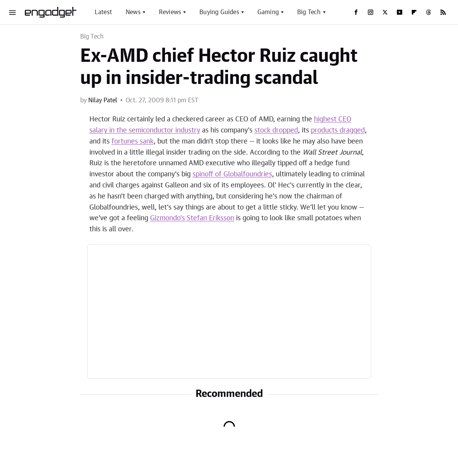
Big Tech (309, 12)
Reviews (170, 12)
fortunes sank (133, 141)
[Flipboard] (414, 12)
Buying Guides (219, 12)
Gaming (268, 12)
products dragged (338, 130)
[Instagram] (370, 12)
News (133, 12)
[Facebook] (356, 12)
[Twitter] (385, 12)
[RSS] (443, 12)
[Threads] (428, 12)
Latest (103, 12)
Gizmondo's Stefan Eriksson (192, 218)
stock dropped (276, 130)
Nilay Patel (102, 100)
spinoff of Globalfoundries (232, 174)
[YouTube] (399, 12)
